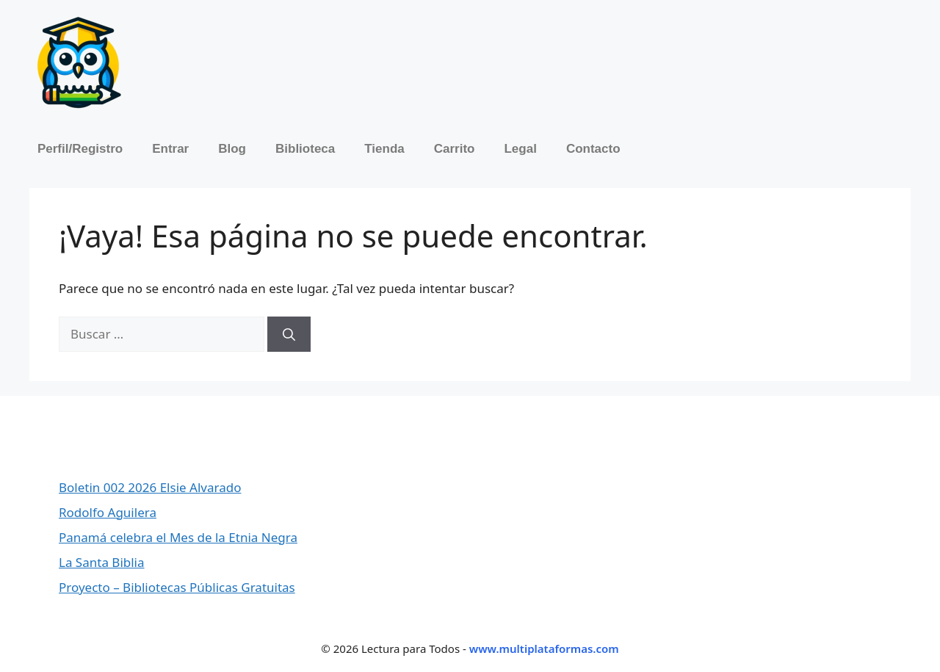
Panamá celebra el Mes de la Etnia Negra (178, 537)
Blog (232, 149)
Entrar (170, 149)
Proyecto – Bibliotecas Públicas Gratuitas (177, 587)
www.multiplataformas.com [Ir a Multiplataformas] (544, 648)
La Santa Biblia (102, 562)
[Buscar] (289, 334)
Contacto (593, 149)
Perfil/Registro (80, 149)
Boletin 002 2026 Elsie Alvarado (150, 487)
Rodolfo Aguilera (107, 512)
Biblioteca (305, 149)
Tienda (384, 149)
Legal (520, 149)
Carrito (454, 149)
